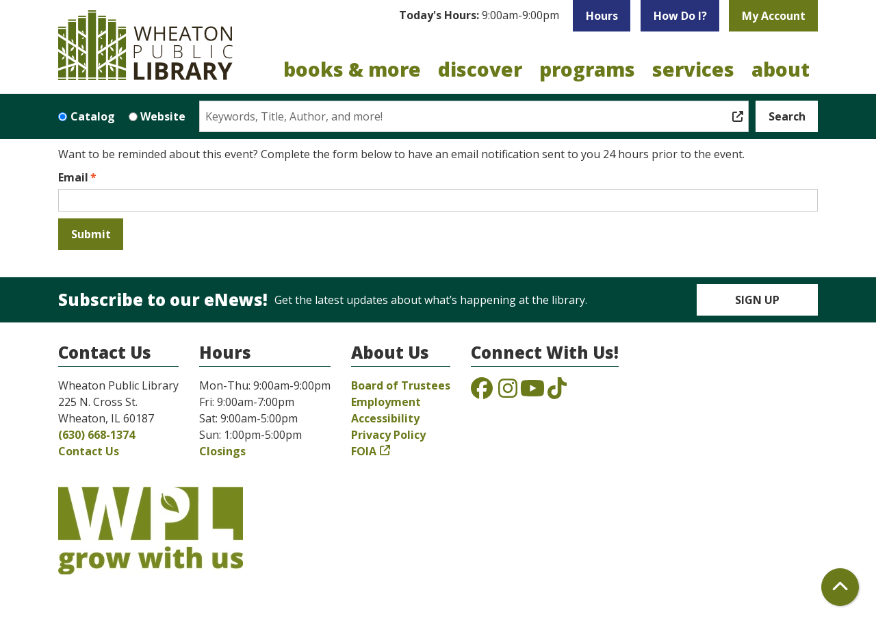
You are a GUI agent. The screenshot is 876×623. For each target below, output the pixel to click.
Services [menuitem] (693, 69)
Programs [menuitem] (587, 69)
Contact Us (88, 451)
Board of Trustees (400, 385)
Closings (222, 451)
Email (73, 177)
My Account (774, 15)
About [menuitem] (780, 69)
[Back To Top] (840, 587)
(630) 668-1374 (96, 434)
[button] (479, 15)
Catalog (92, 116)
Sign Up (757, 299)
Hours (602, 15)
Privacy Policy (388, 434)
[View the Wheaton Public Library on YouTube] (532, 392)
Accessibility (385, 418)
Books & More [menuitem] (352, 69)
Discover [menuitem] (480, 69)
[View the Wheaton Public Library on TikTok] (557, 392)
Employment (386, 401)
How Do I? (680, 15)
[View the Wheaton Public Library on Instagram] (507, 392)
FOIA (363, 451)
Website (162, 116)
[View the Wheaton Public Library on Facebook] (482, 392)
